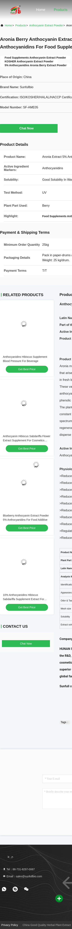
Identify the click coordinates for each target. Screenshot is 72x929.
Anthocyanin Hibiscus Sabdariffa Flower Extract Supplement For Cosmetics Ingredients (26, 440)
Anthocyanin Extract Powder (46, 25)
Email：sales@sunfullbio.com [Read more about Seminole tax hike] (22, 876)
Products (60, 10)
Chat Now (28, 128)
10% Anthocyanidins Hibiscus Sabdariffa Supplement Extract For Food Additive (23, 599)
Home (40, 10)
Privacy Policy (9, 925)
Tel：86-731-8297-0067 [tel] (19, 869)
